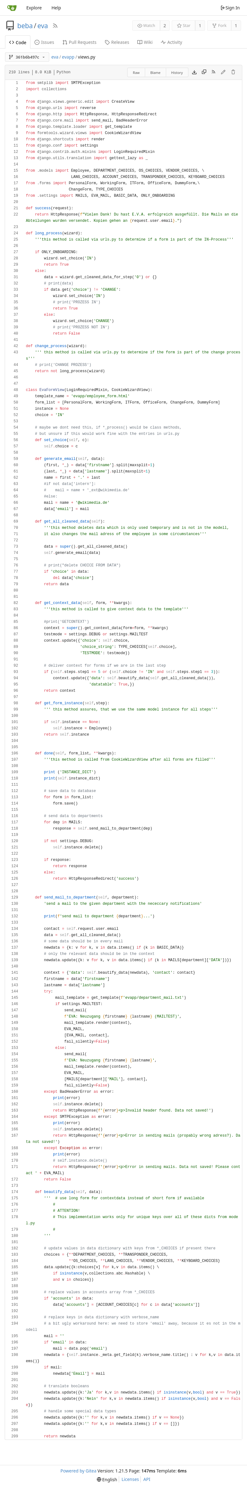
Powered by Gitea (78, 1471)
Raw (136, 72)
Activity (171, 42)
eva (42, 26)
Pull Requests (79, 42)
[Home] (12, 7)
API (146, 1479)
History (177, 72)
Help (56, 8)
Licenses (130, 1479)
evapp (68, 57)
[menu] (107, 1479)
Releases (117, 42)
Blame (155, 72)
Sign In (230, 8)
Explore (34, 8)
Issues (44, 42)
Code (17, 42)
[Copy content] (204, 72)
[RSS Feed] (55, 26)
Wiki (145, 42)
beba (25, 26)
